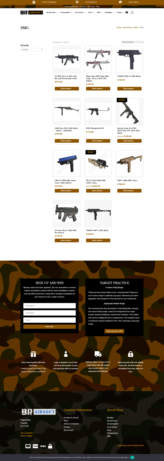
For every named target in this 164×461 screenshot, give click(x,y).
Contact (83, 6)
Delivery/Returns (71, 6)
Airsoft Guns (51, 12)
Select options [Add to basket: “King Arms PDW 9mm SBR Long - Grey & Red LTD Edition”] (97, 88)
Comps (119, 12)
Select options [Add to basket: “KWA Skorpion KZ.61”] (97, 141)
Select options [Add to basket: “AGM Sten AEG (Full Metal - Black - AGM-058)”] (66, 141)
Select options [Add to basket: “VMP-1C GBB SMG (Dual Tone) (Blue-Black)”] (66, 191)
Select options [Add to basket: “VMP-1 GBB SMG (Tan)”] (128, 191)
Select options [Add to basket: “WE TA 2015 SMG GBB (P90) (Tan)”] (97, 191)
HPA (98, 12)
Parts (90, 12)
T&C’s (66, 421)
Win (97, 6)
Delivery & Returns (71, 424)
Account (91, 6)
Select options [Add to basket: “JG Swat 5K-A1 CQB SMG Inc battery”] (66, 240)
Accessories (79, 12)
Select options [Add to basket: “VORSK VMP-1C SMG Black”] (128, 88)
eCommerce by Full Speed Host (131, 445)
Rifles (136, 28)
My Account (68, 430)
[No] (161, 457)
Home (119, 28)
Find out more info (114, 331)
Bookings (108, 12)
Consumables (65, 12)
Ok (132, 457)
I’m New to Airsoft (71, 418)
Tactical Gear (112, 433)
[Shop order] (132, 42)
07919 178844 (26, 436)
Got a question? (26, 433)
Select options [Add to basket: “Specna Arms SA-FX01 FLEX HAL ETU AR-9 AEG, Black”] (128, 141)
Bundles (110, 418)
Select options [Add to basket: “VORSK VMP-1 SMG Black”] (97, 240)
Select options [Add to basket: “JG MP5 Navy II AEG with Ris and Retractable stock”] (66, 88)
